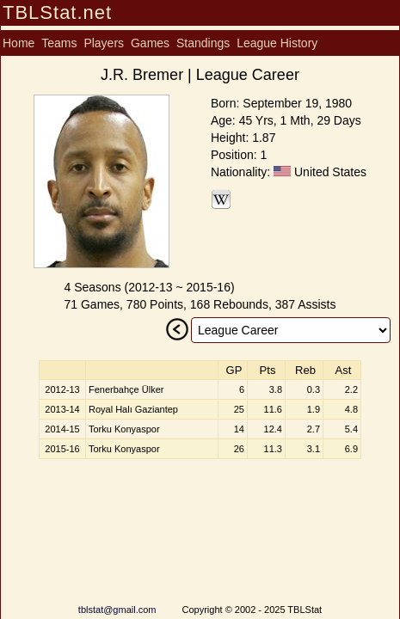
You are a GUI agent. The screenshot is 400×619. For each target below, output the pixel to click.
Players (103, 43)
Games (150, 43)
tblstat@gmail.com (117, 609)
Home (18, 43)
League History (277, 43)
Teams (59, 43)
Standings (203, 43)
